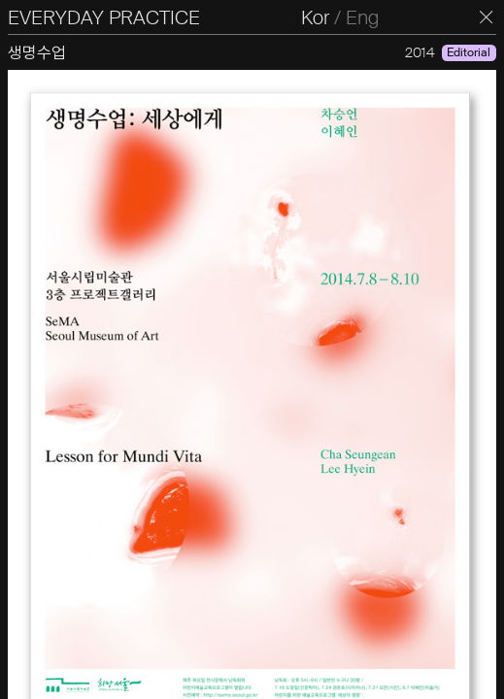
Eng (362, 17)
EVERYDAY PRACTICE (104, 17)
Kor (315, 17)
